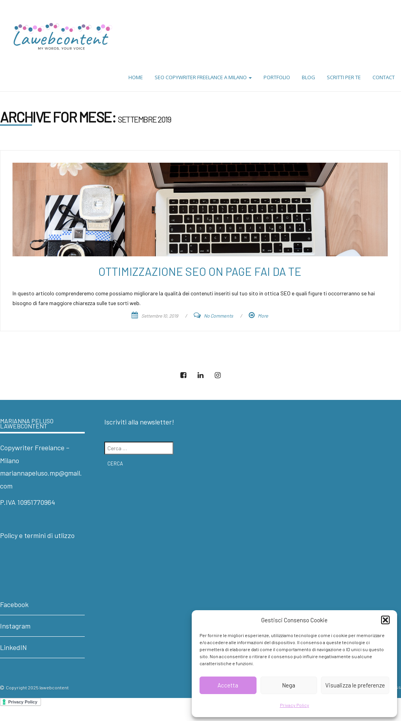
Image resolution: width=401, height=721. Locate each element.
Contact (383, 77)
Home (135, 77)
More (263, 315)
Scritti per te (344, 77)
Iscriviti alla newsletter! (139, 421)
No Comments (218, 315)
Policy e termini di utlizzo (37, 535)
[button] (385, 620)
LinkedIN (13, 647)
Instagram (15, 626)
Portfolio (277, 77)
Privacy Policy (294, 705)
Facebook (14, 604)
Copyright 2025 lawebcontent (37, 687)
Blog (308, 77)
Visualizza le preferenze (355, 685)
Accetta (227, 685)
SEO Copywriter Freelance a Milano (203, 77)
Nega (288, 685)
